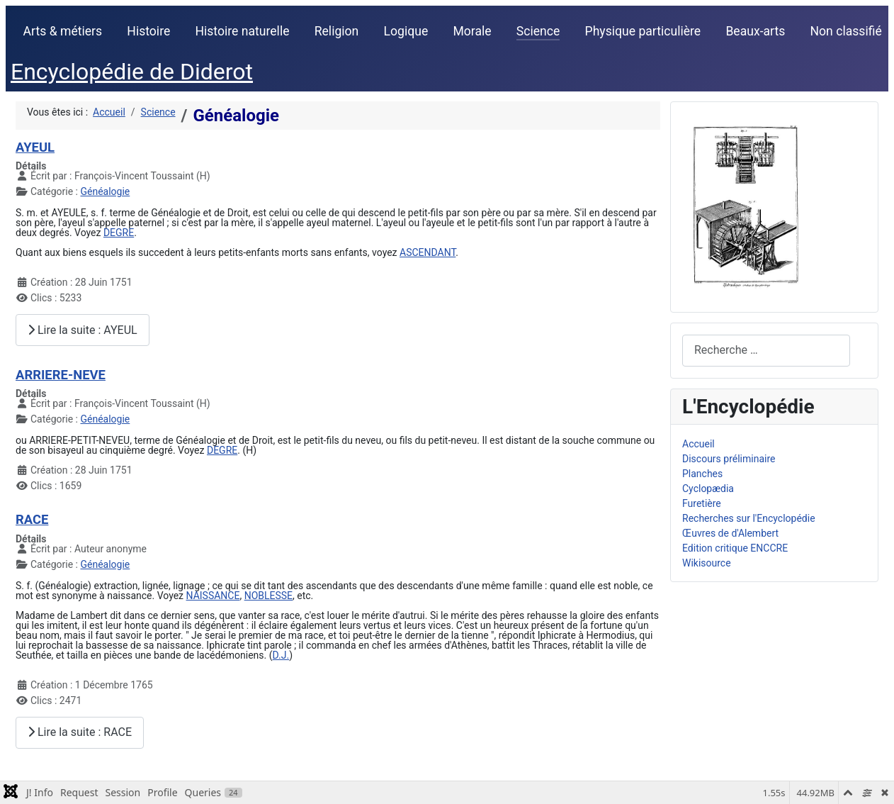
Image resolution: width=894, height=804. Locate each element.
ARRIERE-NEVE (61, 374)
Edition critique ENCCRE (735, 548)
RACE (32, 519)
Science (538, 31)
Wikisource (706, 563)
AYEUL (35, 147)
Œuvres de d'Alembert (730, 533)
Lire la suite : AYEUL (82, 330)
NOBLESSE (268, 595)
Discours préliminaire (728, 458)
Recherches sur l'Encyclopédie (748, 518)
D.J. (281, 655)
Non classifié (846, 31)
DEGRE (118, 232)
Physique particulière (643, 31)
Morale (472, 31)
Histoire (148, 31)
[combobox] (766, 351)
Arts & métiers (63, 31)
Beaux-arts (755, 31)
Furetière (701, 503)
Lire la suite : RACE (80, 732)
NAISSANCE (213, 595)
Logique (406, 31)
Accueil (698, 444)
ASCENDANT (428, 252)
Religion (337, 31)
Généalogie (105, 191)
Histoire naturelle (242, 31)
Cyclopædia (708, 488)
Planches (702, 473)
